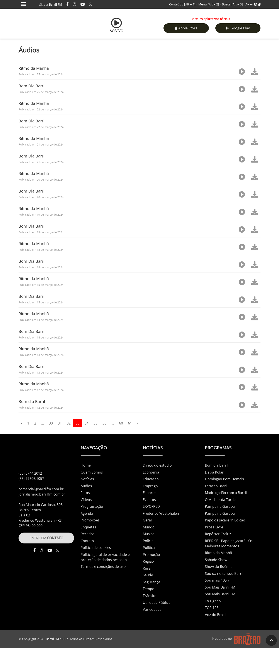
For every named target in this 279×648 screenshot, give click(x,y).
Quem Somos (92, 472)
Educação (151, 479)
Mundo (149, 527)
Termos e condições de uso (103, 566)
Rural (147, 568)
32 (69, 423)
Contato (87, 540)
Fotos (85, 492)
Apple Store (186, 28)
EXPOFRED (151, 506)
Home (86, 465)
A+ (247, 4)
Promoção (151, 554)
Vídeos (86, 499)
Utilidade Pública (156, 602)
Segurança (151, 582)
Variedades (152, 609)
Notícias (87, 479)
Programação (92, 506)
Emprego (150, 486)
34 (86, 423)
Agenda (87, 513)
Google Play (238, 28)
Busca (232, 4)
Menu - (210, 4)
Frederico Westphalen (161, 513)
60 (121, 423)
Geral (147, 520)
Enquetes (88, 527)
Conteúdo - (183, 4)
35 (95, 423)
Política (149, 547)
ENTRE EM (46, 538)
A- (251, 4)
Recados (88, 533)
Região (148, 561)
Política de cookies (96, 547)
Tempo (148, 588)
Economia (151, 472)
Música (148, 533)
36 (104, 423)
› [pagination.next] (137, 423)
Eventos (149, 499)
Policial (148, 540)
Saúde (148, 575)
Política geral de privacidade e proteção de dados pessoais (105, 557)
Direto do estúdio (157, 465)
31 (60, 423)
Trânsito (150, 595)
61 (130, 423)
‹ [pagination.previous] (21, 423)
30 (51, 423)
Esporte (149, 492)
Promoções (90, 520)
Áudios (86, 486)
